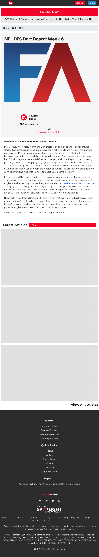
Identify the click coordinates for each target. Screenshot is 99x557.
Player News (49, 459)
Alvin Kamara (68, 183)
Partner (19, 517)
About (5, 517)
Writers (49, 455)
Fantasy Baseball (49, 430)
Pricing (49, 451)
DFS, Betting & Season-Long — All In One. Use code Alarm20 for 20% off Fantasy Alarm (50, 19)
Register (75, 517)
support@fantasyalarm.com (66, 484)
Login (92, 3)
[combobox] (62, 225)
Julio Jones (84, 183)
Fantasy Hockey (49, 438)
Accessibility (62, 517)
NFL (14, 28)
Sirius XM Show (49, 471)
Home (6, 28)
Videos (49, 463)
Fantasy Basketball (49, 434)
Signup (80, 3)
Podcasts (49, 467)
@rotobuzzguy (29, 124)
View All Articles (84, 405)
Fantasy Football (49, 426)
